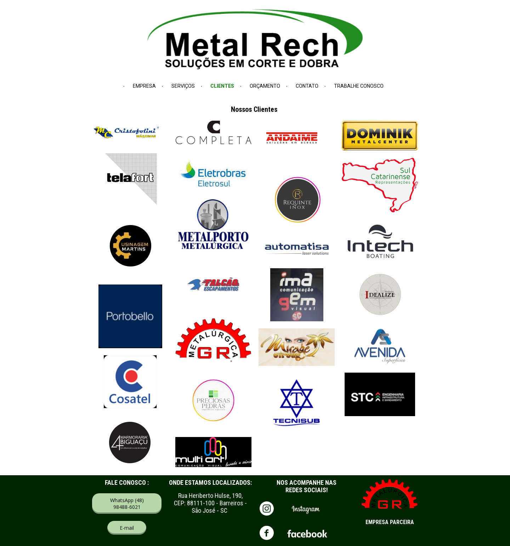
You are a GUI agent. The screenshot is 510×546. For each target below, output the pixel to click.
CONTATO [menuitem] (307, 86)
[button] (127, 503)
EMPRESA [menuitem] (144, 86)
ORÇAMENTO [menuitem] (265, 86)
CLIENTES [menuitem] (222, 86)
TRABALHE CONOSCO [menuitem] (359, 86)
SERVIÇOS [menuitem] (183, 86)
